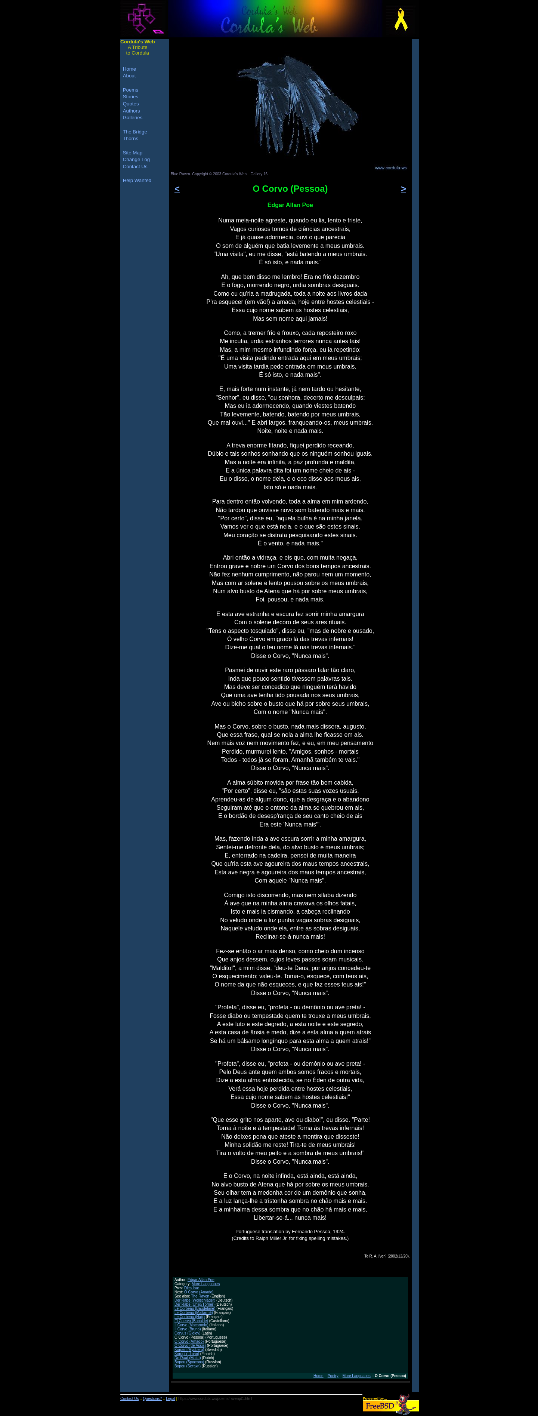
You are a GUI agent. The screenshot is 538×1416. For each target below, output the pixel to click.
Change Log (136, 159)
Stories (130, 96)
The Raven (200, 1296)
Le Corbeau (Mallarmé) (193, 1313)
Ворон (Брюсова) (189, 1362)
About (129, 76)
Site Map (133, 153)
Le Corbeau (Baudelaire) (195, 1308)
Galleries (133, 117)
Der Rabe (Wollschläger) (194, 1300)
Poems (130, 90)
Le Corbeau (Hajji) (189, 1317)
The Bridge (135, 132)
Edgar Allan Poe (201, 1280)
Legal (170, 1399)
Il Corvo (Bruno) (187, 1329)
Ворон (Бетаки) (187, 1366)
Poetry (333, 1376)
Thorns (130, 138)
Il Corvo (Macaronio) (191, 1325)
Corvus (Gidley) (187, 1333)
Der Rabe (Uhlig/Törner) (194, 1304)
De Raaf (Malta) (187, 1358)
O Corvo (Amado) (198, 1292)
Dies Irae (191, 1288)
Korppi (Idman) (186, 1354)
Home (318, 1376)
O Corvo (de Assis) (190, 1345)
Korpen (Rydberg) (189, 1350)
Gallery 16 (259, 174)
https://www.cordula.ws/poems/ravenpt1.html (215, 1399)
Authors (131, 111)
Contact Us (135, 166)
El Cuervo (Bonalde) (191, 1321)
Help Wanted (137, 180)
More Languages (206, 1284)
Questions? (152, 1399)
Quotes (131, 104)
